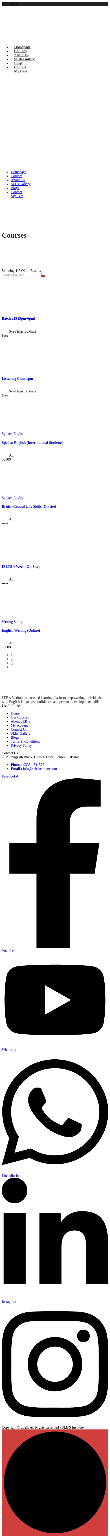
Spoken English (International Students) (33, 442)
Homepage (22, 47)
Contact (20, 67)
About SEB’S (21, 721)
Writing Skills (12, 622)
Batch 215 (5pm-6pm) (18, 318)
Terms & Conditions (25, 741)
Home (15, 713)
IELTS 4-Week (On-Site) (21, 566)
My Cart (20, 71)
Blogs (18, 63)
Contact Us (19, 729)
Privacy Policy (21, 745)
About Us (21, 55)
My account (19, 725)
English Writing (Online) (21, 630)
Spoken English (13, 434)
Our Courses (20, 717)
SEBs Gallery (24, 59)
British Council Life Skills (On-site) (29, 506)
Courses (20, 51)
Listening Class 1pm (17, 378)
